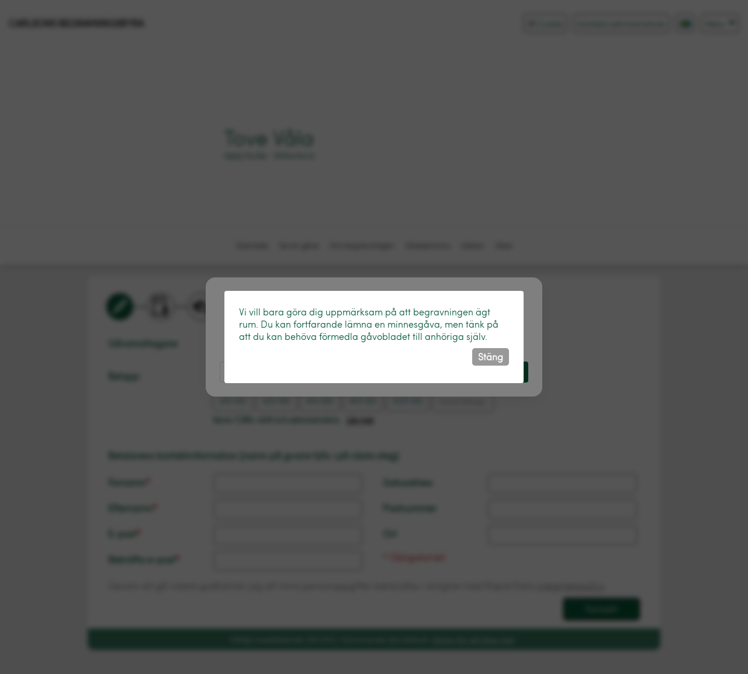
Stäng (490, 356)
